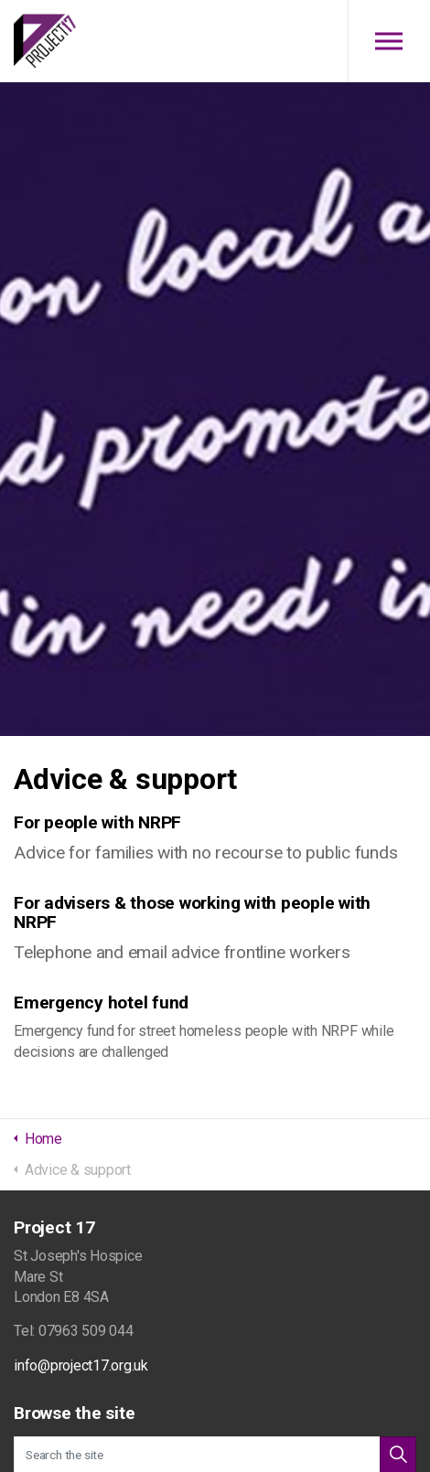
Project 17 (45, 41)
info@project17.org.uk (81, 1365)
